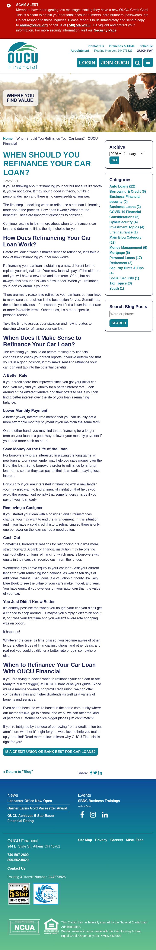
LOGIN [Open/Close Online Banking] (87, 62)
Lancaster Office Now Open (29, 801)
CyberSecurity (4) (123, 222)
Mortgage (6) (119, 253)
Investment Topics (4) (126, 227)
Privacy (101, 840)
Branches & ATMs (121, 46)
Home (8, 138)
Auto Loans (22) (122, 186)
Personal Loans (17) (125, 258)
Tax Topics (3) (120, 283)
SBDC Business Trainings (99, 801)
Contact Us (96, 46)
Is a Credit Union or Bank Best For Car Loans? (50, 752)
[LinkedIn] (105, 815)
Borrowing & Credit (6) (127, 191)
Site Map (85, 840)
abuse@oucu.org (34, 25)
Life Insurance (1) (123, 232)
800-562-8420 (18, 860)
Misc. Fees (134, 840)
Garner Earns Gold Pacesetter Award (37, 808)
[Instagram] (94, 815)
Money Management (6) (128, 247)
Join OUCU (115, 62)
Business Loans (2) (125, 207)
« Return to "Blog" (18, 772)
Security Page (105, 30)
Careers (116, 840)
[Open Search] (137, 62)
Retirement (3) (121, 263)
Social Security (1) (124, 278)
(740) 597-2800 (78, 25)
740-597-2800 (18, 855)
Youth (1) (116, 288)
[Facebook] (83, 815)
